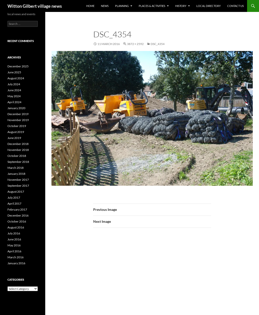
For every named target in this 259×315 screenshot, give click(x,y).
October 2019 (16, 126)
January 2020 (16, 108)
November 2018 (18, 150)
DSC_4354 (158, 44)
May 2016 (14, 245)
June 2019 (14, 138)
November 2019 (18, 120)
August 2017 (15, 191)
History (180, 5)
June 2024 (14, 90)
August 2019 (15, 132)
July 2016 (13, 233)
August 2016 (15, 227)
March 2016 (15, 257)
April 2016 (14, 251)
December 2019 (18, 114)
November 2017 (18, 179)
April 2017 (14, 203)
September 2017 (18, 185)
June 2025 (14, 72)
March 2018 (15, 168)
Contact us (235, 5)
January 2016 (16, 263)
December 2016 (18, 215)
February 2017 (17, 209)
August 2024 (15, 78)
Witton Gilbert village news (34, 6)
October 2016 (16, 221)
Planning (122, 5)
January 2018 (16, 174)
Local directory (208, 5)
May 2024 (14, 96)
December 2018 (18, 144)
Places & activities (152, 5)
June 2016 (14, 239)
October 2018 (16, 156)
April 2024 (14, 102)
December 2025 (18, 66)
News (105, 5)
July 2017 (13, 197)
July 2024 (13, 84)
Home (90, 5)
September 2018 (18, 162)
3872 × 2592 (135, 44)
